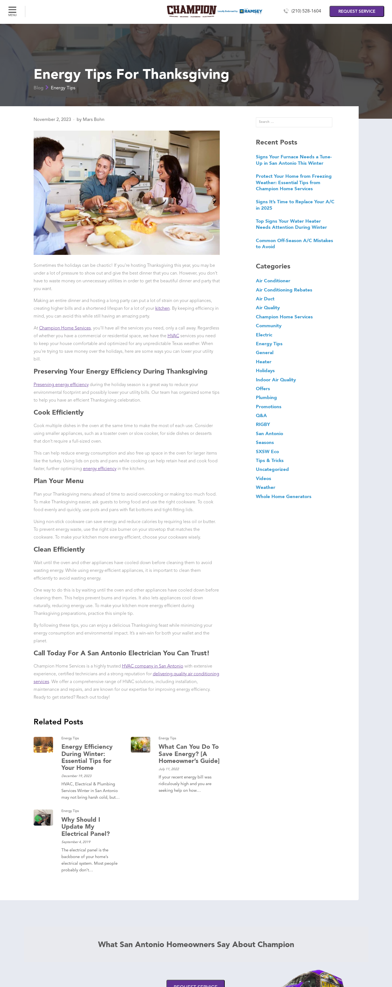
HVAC (173, 336)
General (264, 352)
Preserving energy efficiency (61, 385)
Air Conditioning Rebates (284, 290)
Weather (265, 487)
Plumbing (266, 397)
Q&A (261, 415)
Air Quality (268, 307)
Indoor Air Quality (276, 379)
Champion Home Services (65, 328)
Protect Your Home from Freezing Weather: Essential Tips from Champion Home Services (294, 182)
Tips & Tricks (270, 460)
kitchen (162, 308)
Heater (263, 361)
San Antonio (269, 433)
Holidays (265, 370)
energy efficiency (99, 469)
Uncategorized (272, 469)
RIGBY (263, 424)
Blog (38, 88)
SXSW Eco (267, 451)
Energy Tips (63, 88)
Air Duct (265, 298)
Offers (263, 388)
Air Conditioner (273, 280)
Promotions (268, 406)
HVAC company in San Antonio (152, 666)
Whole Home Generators (283, 496)
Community (268, 325)
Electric (264, 335)
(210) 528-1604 (306, 11)
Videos (263, 478)
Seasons (265, 442)
